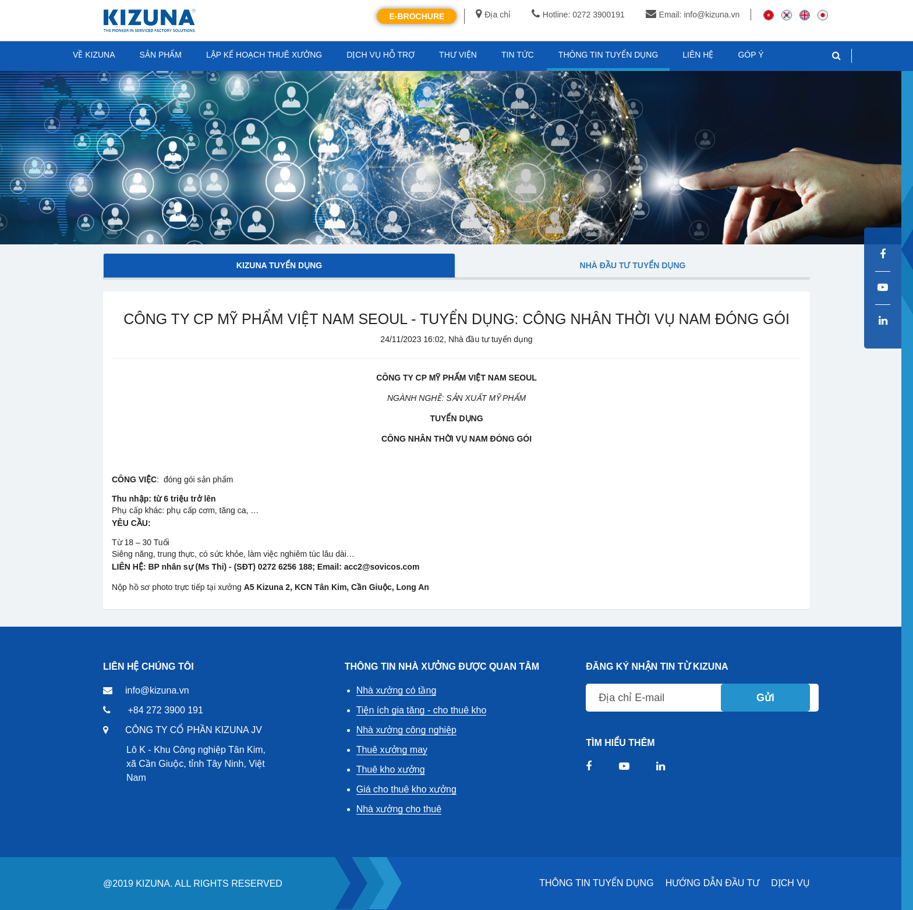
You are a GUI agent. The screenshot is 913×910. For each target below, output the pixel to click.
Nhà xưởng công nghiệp (406, 730)
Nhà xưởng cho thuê (398, 809)
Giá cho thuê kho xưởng (406, 789)
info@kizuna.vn (157, 690)
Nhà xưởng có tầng (396, 690)
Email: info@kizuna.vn (693, 14)
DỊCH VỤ (790, 883)
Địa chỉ (493, 14)
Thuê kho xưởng (390, 769)
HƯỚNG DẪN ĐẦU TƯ (713, 883)
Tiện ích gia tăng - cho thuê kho (421, 710)
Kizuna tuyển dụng (279, 265)
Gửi (765, 697)
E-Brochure (416, 16)
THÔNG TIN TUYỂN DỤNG (596, 883)
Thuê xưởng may (391, 750)
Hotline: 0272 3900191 (578, 14)
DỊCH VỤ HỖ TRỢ (380, 54)
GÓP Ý (750, 54)
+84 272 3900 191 (165, 710)
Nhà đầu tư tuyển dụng (633, 265)
